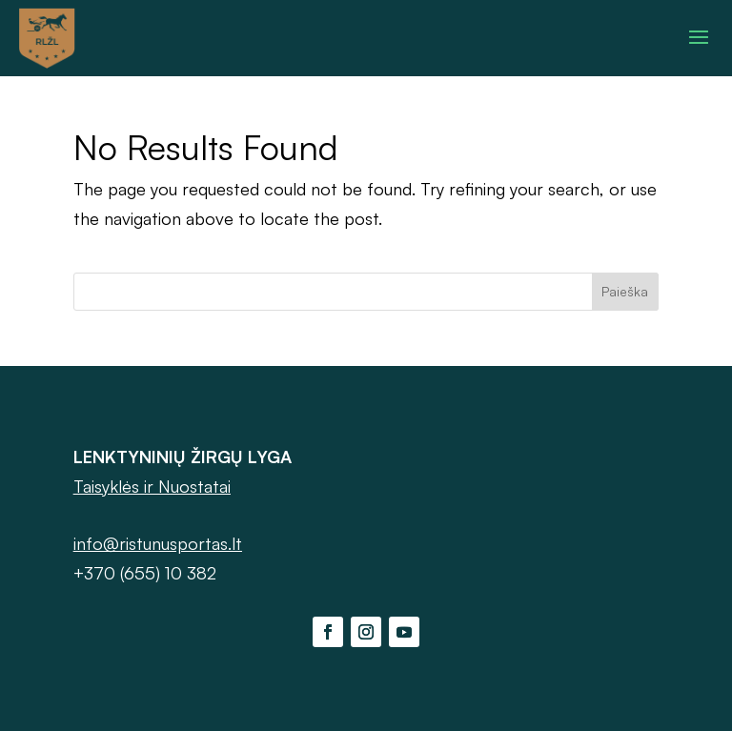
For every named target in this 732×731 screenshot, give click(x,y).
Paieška (624, 291)
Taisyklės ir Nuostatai (152, 486)
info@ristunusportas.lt (157, 543)
